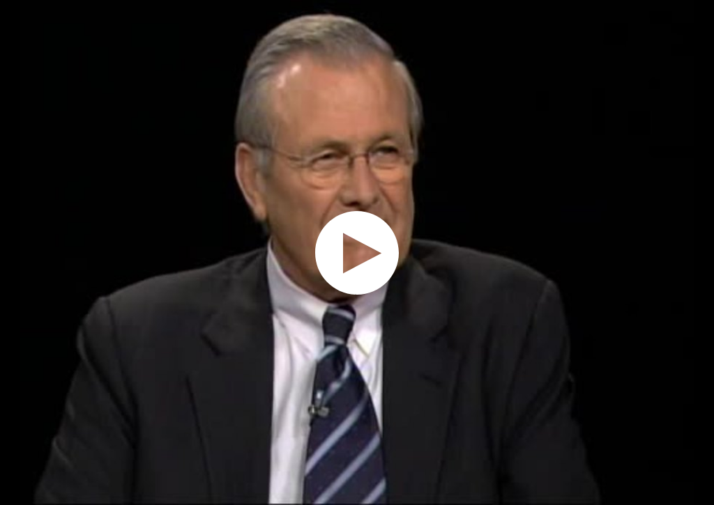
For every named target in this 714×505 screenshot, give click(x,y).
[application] (357, 252)
